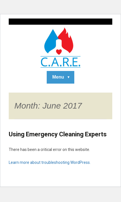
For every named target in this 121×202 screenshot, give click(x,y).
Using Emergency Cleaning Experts (58, 134)
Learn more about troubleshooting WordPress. (50, 162)
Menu (58, 77)
